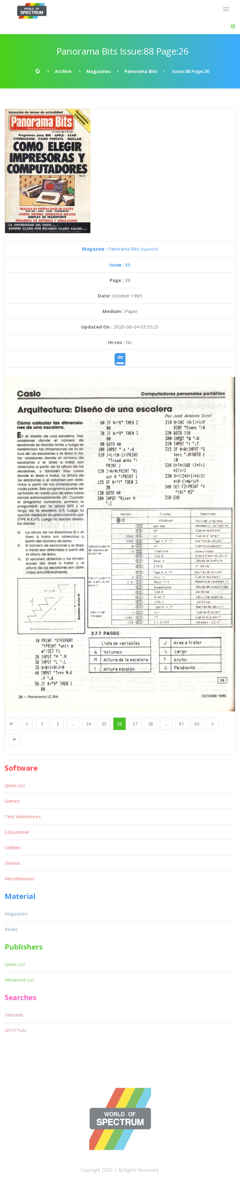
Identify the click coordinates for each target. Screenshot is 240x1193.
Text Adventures (23, 816)
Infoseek (14, 1015)
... (73, 724)
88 (120, 264)
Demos (12, 863)
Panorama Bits (140, 71)
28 (150, 724)
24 (88, 724)
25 (104, 724)
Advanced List (19, 980)
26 (119, 724)
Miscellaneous (19, 878)
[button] (233, 26)
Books (11, 929)
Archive (63, 71)
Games (12, 801)
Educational (17, 832)
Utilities (13, 847)
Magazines (98, 71)
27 (135, 724)
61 (181, 724)
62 (196, 724)
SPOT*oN (15, 1030)
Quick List (15, 785)
